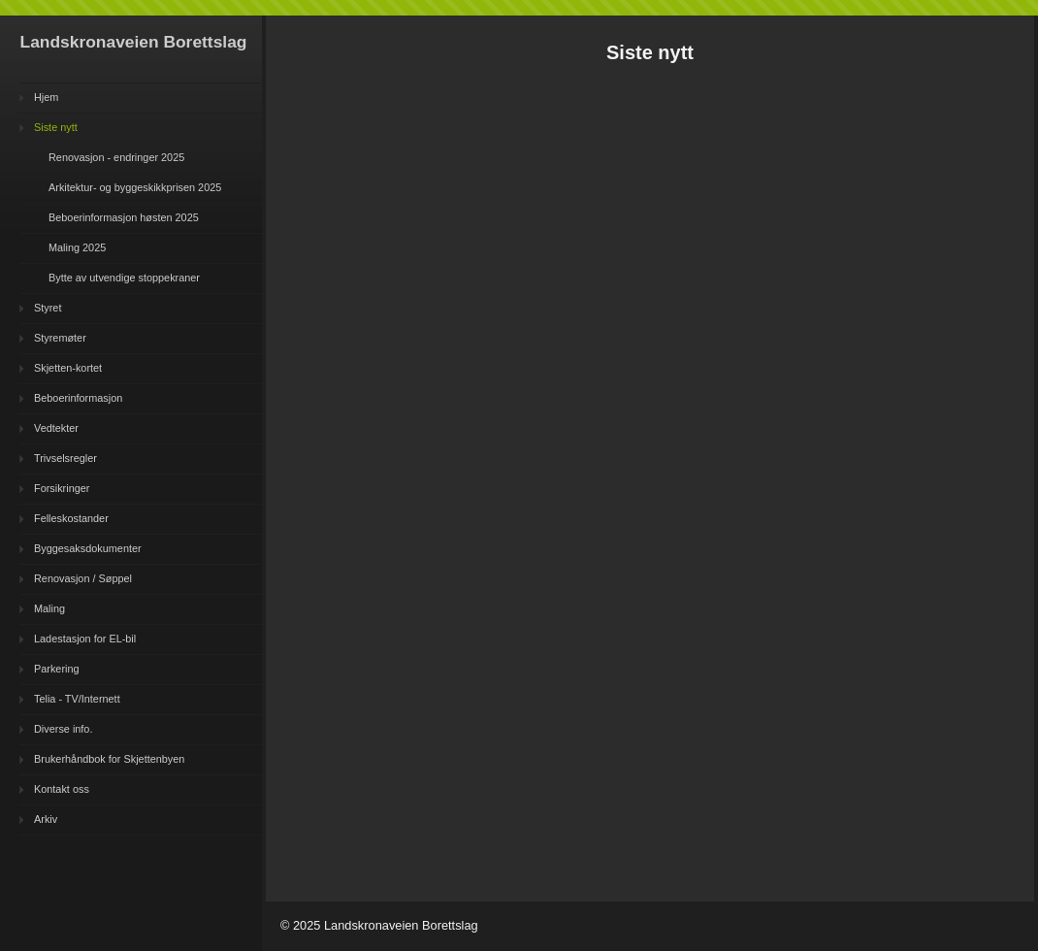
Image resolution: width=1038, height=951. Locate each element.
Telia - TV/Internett (77, 699)
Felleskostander (71, 518)
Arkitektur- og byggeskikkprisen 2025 (135, 187)
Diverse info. (63, 729)
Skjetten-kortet (68, 368)
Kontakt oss (61, 789)
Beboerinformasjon (78, 398)
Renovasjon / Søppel (83, 578)
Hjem (46, 97)
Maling (49, 608)
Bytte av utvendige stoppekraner (124, 277)
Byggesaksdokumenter (88, 548)
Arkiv (45, 819)
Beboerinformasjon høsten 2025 (124, 217)
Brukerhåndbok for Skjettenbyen (109, 759)
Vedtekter (56, 428)
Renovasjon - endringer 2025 (116, 157)
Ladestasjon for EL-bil (85, 638)
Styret (47, 307)
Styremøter (60, 338)
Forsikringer (61, 488)
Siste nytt (56, 127)
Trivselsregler (65, 458)
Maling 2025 (77, 247)
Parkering (57, 668)
